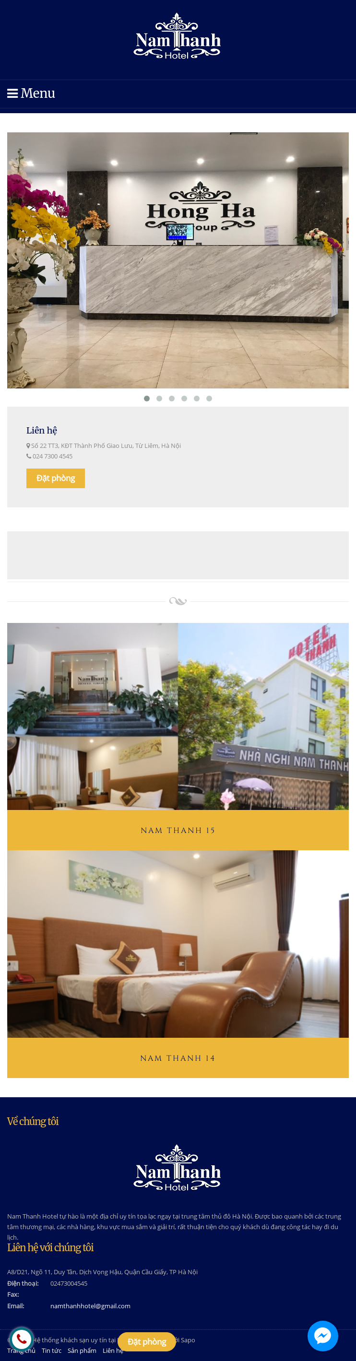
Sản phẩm (82, 1350)
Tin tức (51, 1350)
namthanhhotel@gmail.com (90, 1306)
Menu (31, 93)
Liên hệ (113, 1350)
